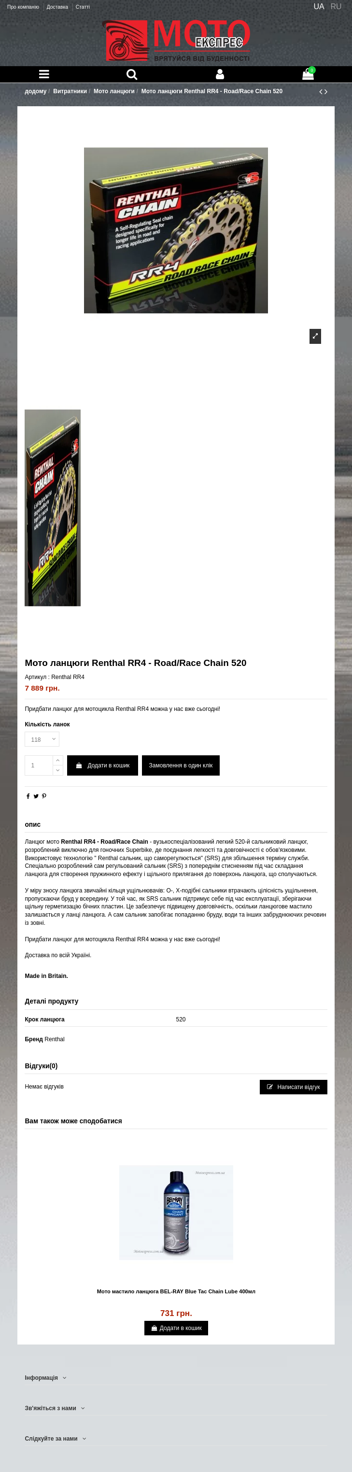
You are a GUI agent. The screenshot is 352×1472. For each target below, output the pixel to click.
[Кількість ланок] (42, 739)
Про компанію (24, 7)
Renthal (54, 1039)
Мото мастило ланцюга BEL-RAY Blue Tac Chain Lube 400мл (176, 1291)
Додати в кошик (103, 765)
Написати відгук (293, 1087)
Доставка (58, 7)
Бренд (34, 1039)
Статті (83, 7)
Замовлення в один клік (181, 765)
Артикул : (37, 677)
